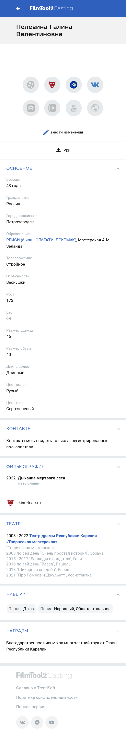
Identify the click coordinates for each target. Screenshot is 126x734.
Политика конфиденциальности (47, 697)
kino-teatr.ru (23, 502)
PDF (63, 150)
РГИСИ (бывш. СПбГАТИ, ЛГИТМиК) (41, 239)
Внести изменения (63, 132)
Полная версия (30, 706)
